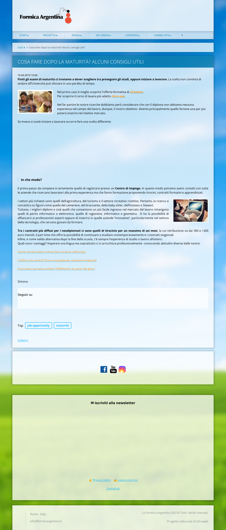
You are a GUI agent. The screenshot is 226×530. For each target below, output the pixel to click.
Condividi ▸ (132, 35)
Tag (20, 325)
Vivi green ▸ (103, 35)
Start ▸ (24, 35)
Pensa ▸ (77, 35)
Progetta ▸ (50, 35)
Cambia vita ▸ (162, 35)
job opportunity (39, 325)
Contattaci (113, 488)
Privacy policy (102, 480)
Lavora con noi (128, 480)
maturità (62, 325)
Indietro (23, 340)
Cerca (204, 10)
